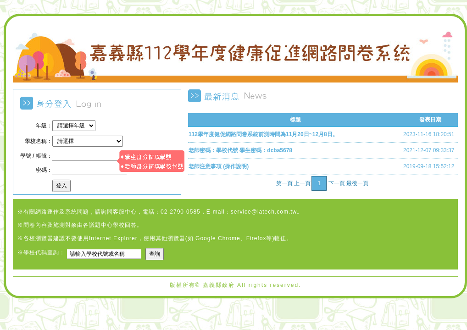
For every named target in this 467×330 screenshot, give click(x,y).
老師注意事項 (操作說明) (219, 166)
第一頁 (284, 183)
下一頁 (336, 183)
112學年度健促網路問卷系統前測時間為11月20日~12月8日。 (263, 134)
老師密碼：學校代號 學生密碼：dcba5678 (240, 150)
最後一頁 (357, 183)
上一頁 (302, 183)
